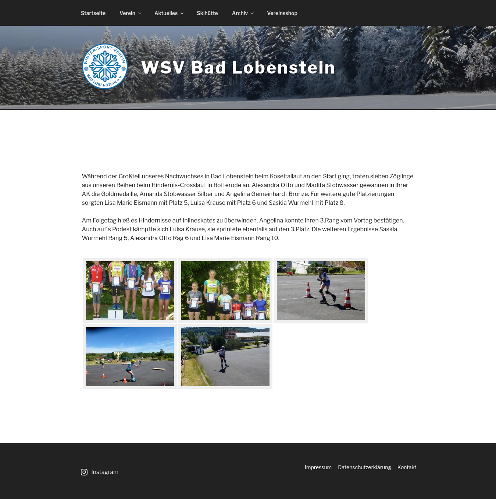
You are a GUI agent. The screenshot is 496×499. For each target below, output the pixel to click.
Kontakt (407, 467)
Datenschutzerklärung (364, 467)
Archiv (243, 13)
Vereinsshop (282, 13)
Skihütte (207, 13)
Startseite (93, 13)
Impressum (318, 467)
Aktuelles (169, 13)
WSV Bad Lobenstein (238, 67)
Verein (130, 13)
